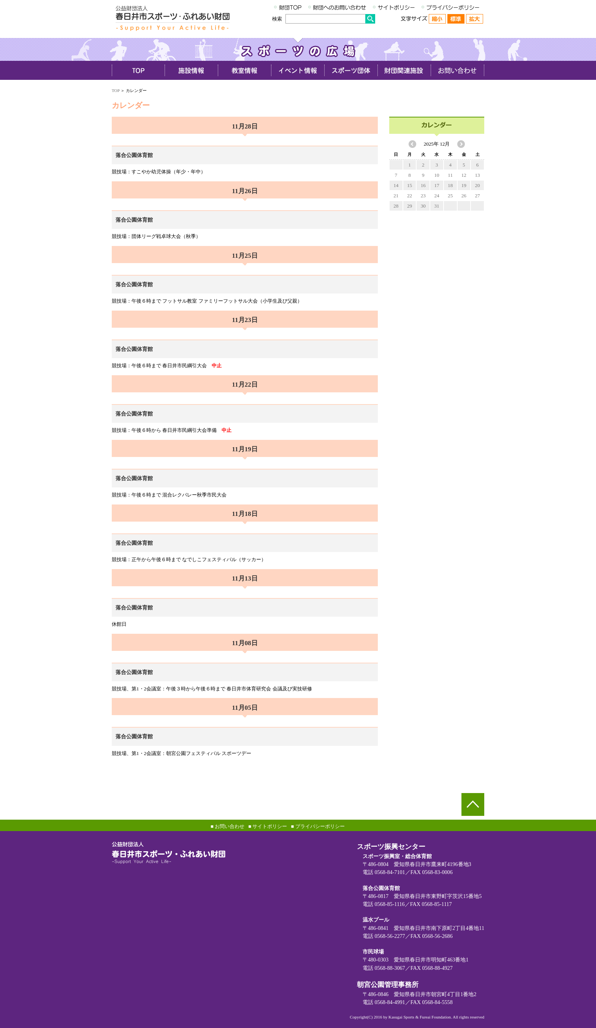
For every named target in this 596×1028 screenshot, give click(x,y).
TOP (115, 90)
